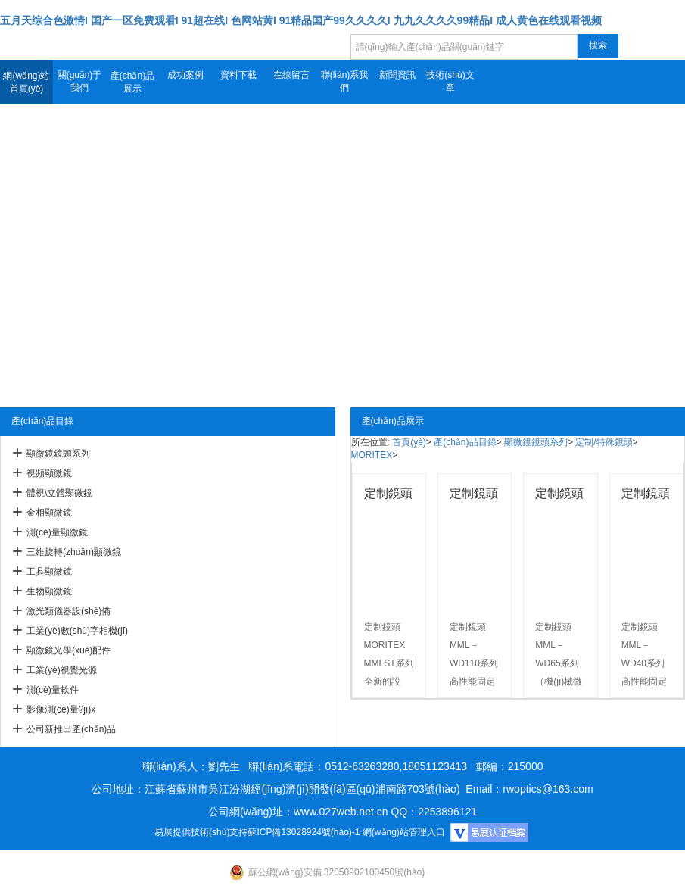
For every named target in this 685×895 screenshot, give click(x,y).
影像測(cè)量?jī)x (60, 709)
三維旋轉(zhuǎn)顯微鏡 (73, 552)
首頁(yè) (409, 442)
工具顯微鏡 (49, 571)
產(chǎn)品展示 (132, 82)
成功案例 (185, 75)
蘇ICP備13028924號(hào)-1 (304, 832)
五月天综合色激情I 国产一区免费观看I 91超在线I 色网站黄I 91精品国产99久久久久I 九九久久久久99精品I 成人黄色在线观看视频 (301, 20)
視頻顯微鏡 (49, 473)
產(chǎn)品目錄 (465, 442)
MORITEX (372, 455)
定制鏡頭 (388, 493)
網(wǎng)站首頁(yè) (26, 82)
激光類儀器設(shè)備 (68, 611)
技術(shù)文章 (450, 81)
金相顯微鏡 (49, 512)
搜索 (598, 45)
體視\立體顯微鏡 (59, 493)
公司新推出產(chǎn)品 (71, 729)
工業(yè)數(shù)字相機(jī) (77, 630)
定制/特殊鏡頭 (603, 442)
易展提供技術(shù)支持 (201, 832)
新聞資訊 (397, 75)
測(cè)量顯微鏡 (57, 532)
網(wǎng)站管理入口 (404, 832)
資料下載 (238, 75)
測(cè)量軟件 (52, 690)
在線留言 (291, 75)
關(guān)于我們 (80, 81)
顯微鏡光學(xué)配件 (68, 650)
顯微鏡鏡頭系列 (58, 453)
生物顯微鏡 (49, 591)
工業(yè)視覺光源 (61, 670)
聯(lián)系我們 (345, 81)
